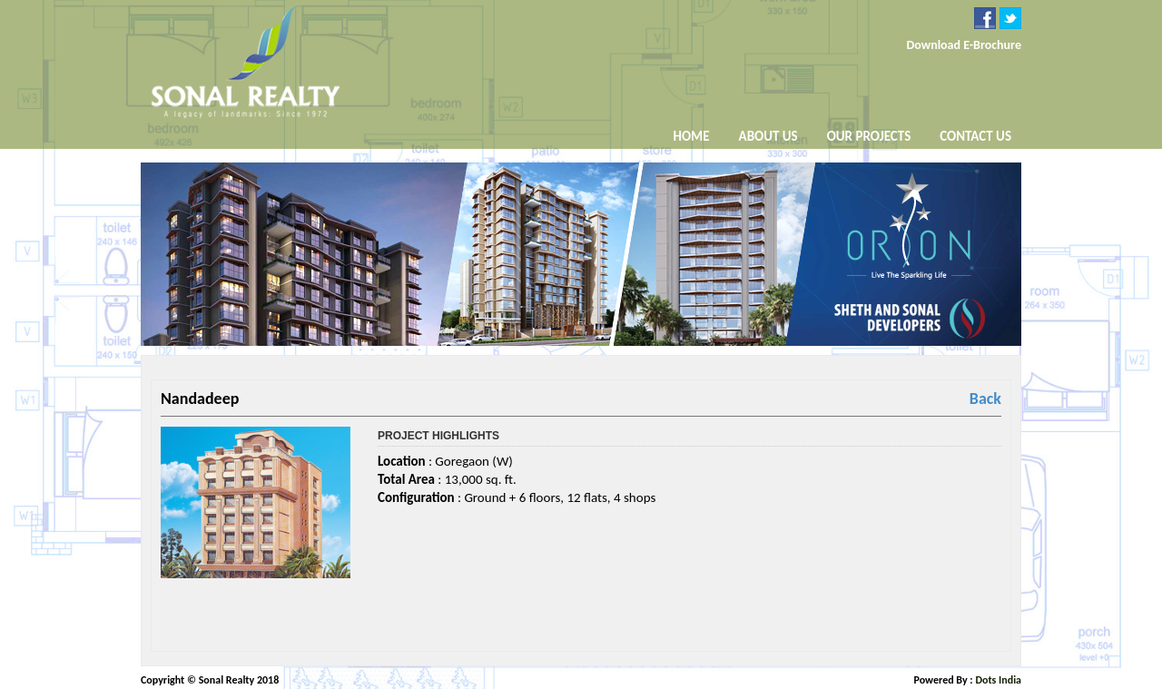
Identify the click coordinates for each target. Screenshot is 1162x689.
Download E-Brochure (963, 45)
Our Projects (869, 136)
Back (985, 398)
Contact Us (975, 136)
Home (692, 136)
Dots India (998, 680)
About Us (768, 137)
